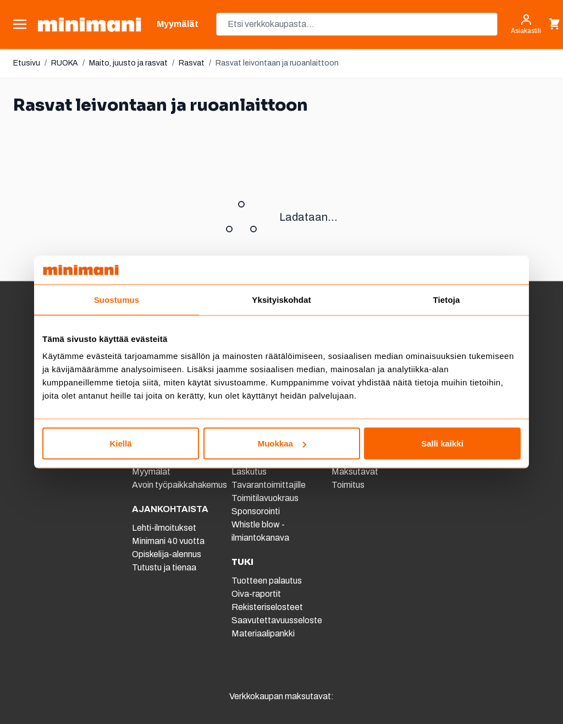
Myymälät (151, 471)
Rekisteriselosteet (267, 607)
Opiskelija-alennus (166, 554)
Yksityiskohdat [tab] (281, 299)
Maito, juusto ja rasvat (128, 63)
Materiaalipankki (263, 633)
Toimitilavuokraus (265, 498)
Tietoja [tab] (446, 299)
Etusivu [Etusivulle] (26, 63)
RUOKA (64, 63)
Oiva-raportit (256, 593)
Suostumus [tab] (117, 299)
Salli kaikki (442, 443)
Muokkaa (282, 443)
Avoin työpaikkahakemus (179, 484)
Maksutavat (355, 471)
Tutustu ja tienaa (164, 567)
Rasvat (192, 63)
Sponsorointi (255, 511)
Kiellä (120, 443)
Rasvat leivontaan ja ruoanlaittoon (277, 63)
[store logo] (89, 24)
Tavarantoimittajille (268, 484)
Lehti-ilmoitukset (164, 527)
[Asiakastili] (526, 24)
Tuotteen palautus (267, 580)
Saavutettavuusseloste (276, 620)
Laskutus (249, 471)
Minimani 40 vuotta (168, 541)
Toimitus (348, 484)
